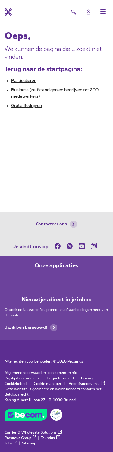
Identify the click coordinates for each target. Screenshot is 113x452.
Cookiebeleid (16, 383)
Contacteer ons (56, 224)
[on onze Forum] (94, 246)
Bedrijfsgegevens (87, 383)
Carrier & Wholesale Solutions (33, 432)
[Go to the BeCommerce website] (33, 416)
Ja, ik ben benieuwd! (31, 327)
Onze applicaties (56, 265)
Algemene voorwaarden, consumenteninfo (41, 373)
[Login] (89, 12)
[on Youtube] (82, 246)
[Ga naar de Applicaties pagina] (39, 278)
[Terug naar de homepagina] (8, 12)
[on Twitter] (70, 246)
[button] (103, 11)
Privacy (87, 378)
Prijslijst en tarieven (22, 378)
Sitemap (29, 443)
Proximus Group (20, 438)
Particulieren (23, 81)
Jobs (11, 443)
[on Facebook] (59, 246)
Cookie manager (47, 383)
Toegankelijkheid (60, 378)
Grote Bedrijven (26, 106)
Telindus (50, 438)
